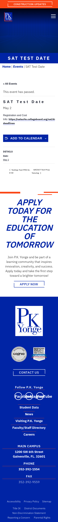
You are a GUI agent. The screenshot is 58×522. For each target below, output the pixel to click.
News (29, 414)
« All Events (10, 83)
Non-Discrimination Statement (29, 512)
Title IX (16, 508)
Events (18, 66)
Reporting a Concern (19, 517)
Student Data (29, 407)
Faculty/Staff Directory (29, 428)
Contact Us (29, 372)
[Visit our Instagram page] (29, 396)
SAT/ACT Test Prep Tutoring (41, 171)
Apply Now (29, 284)
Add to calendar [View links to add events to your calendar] (26, 138)
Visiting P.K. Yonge (29, 421)
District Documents (34, 508)
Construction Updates (30, 4)
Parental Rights (42, 517)
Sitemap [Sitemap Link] (46, 501)
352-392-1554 (29, 469)
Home (6, 66)
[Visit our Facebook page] (18, 396)
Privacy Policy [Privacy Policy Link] (31, 501)
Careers (29, 434)
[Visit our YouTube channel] (40, 396)
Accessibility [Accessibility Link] (14, 501)
